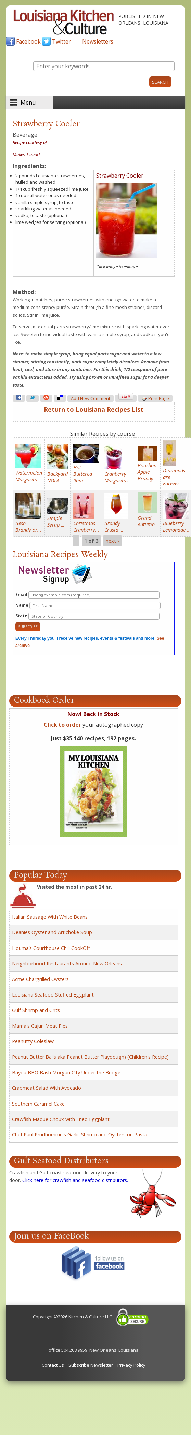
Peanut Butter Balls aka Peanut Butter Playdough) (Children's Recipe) (90, 1056)
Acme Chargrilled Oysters (40, 979)
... (55, 521)
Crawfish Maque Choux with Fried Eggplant (61, 1119)
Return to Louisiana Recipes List (93, 409)
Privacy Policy (131, 1365)
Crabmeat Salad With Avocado (46, 1088)
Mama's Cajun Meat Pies (40, 1026)
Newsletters (97, 41)
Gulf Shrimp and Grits (36, 1010)
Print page (155, 399)
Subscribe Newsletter (90, 1365)
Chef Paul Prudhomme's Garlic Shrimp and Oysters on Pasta (79, 1134)
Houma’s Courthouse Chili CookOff (51, 948)
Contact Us (53, 1365)
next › (112, 541)
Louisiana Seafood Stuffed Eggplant (53, 994)
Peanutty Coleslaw (33, 1041)
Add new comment (90, 398)
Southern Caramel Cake (38, 1103)
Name (88, 605)
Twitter (61, 41)
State (87, 616)
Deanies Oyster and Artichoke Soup (52, 932)
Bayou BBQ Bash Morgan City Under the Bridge (66, 1072)
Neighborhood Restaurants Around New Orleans (67, 963)
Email (87, 595)
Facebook (28, 41)
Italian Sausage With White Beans (50, 917)
